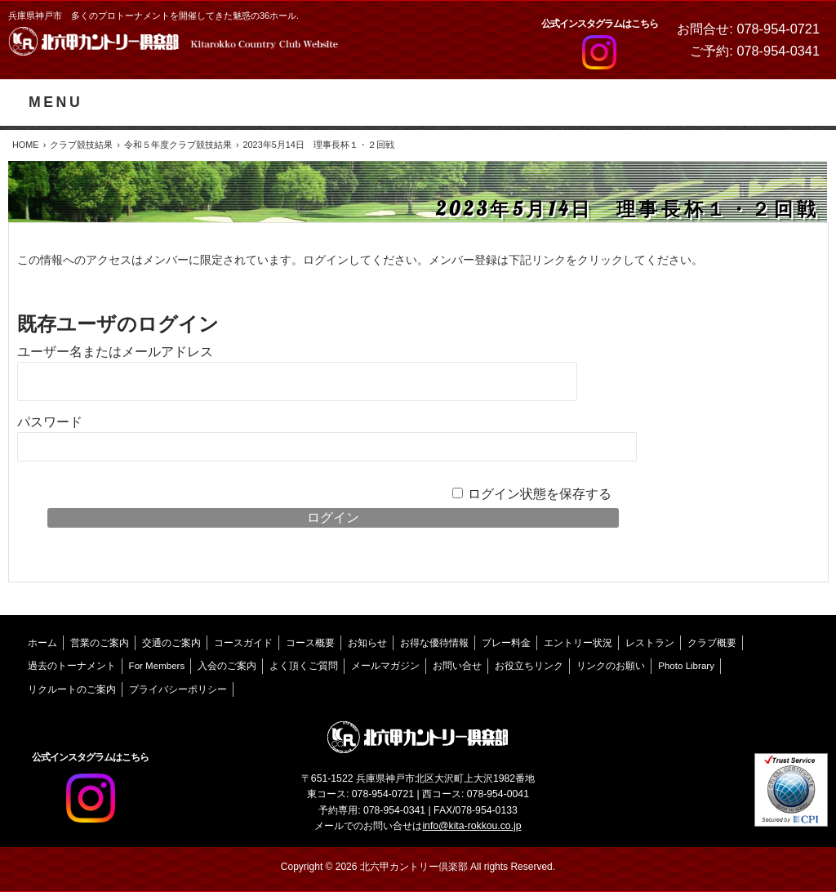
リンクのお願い (610, 666)
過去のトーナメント (72, 666)
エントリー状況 (578, 643)
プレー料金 (506, 643)
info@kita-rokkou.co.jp (471, 826)
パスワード (49, 422)
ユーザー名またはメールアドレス (115, 352)
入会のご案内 (227, 666)
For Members (157, 666)
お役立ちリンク (529, 666)
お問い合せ (457, 666)
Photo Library (686, 666)
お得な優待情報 (434, 643)
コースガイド (243, 643)
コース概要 (310, 643)
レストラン (649, 643)
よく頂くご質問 (303, 666)
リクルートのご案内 (72, 689)
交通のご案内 (171, 643)
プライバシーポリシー (178, 689)
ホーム (42, 643)
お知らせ (367, 643)
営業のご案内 (99, 643)
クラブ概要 (711, 643)
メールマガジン (385, 666)
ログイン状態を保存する (539, 494)
